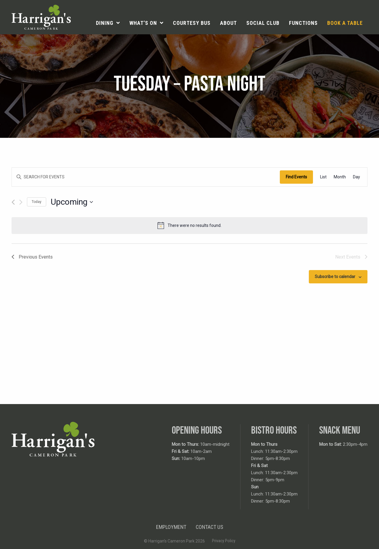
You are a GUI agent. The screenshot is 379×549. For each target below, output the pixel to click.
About (228, 23)
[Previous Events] (13, 202)
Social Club (263, 23)
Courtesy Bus (192, 23)
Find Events (296, 177)
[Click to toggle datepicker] (72, 202)
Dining (104, 23)
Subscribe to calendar (335, 276)
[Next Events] (21, 202)
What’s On (143, 23)
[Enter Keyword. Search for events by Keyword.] (146, 177)
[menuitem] (108, 23)
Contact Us (209, 527)
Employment (171, 527)
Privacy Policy (223, 540)
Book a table (345, 23)
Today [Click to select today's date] (36, 202)
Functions (303, 23)
